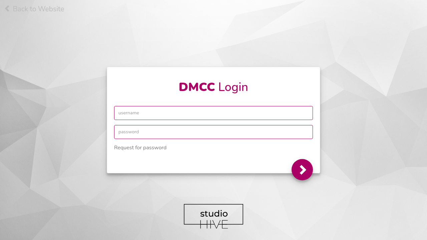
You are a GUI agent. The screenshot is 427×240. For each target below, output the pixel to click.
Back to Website (34, 9)
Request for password (140, 147)
